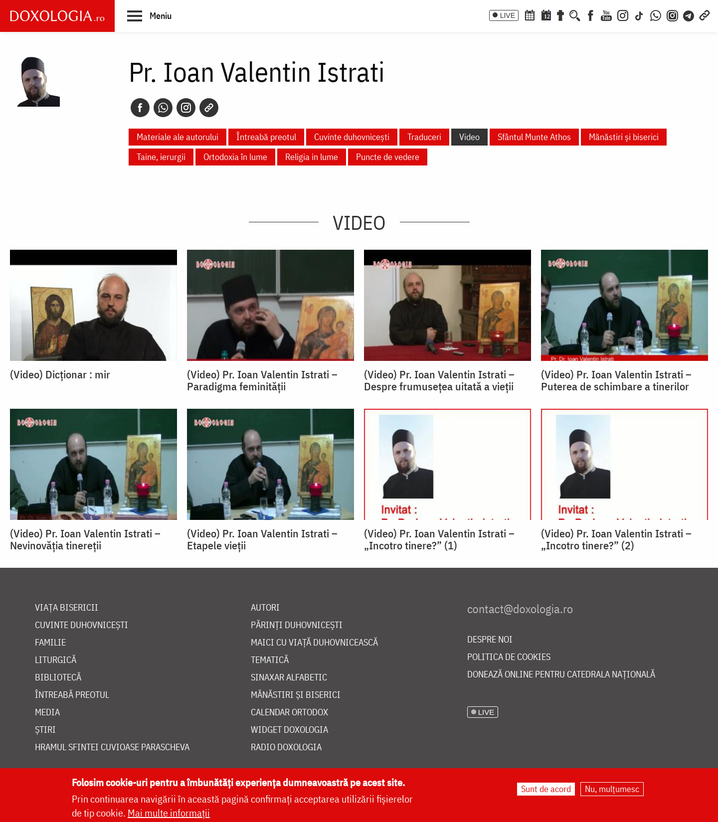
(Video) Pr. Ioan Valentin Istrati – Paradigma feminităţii (262, 380)
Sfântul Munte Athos (534, 137)
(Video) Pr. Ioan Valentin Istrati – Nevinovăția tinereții (85, 539)
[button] (149, 15)
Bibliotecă (58, 677)
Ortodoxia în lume (235, 157)
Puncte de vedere (387, 157)
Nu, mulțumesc (612, 789)
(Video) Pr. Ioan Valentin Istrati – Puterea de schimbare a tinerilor (616, 380)
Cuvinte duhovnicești (351, 137)
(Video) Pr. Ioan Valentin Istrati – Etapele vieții (262, 539)
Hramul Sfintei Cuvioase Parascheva (112, 747)
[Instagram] (623, 14)
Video (469, 137)
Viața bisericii (66, 608)
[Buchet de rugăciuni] (560, 14)
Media (47, 712)
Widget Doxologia (289, 730)
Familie (50, 643)
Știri (45, 730)
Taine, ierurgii (161, 157)
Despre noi (490, 640)
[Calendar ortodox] (530, 14)
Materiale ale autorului (177, 137)
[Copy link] (208, 107)
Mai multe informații (169, 813)
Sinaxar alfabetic (289, 677)
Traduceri (424, 137)
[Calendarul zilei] (546, 14)
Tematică (270, 660)
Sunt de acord (546, 789)
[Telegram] (689, 14)
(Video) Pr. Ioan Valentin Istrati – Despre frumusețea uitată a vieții (439, 380)
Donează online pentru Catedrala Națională (561, 674)
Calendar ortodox (289, 712)
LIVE (507, 15)
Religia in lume (311, 157)
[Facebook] (590, 14)
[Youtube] (606, 14)
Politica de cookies (508, 657)
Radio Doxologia (286, 747)
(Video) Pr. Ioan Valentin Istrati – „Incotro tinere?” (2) (616, 539)
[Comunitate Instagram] (672, 14)
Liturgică (55, 660)
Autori (265, 608)
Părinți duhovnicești (297, 625)
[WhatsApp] (656, 14)
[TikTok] (639, 14)
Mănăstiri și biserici (624, 137)
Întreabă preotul (266, 137)
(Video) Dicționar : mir (60, 374)
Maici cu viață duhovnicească (314, 643)
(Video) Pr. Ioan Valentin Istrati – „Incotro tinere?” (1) (439, 539)
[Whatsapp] (163, 107)
